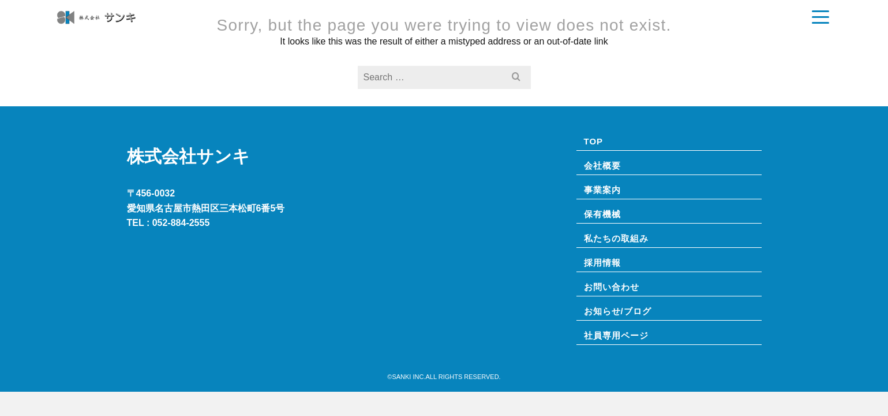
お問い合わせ (801, 26)
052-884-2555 (181, 223)
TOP (390, 26)
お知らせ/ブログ (602, 26)
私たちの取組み (680, 26)
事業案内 (479, 26)
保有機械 (537, 26)
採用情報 (743, 26)
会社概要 (430, 26)
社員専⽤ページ (616, 335)
